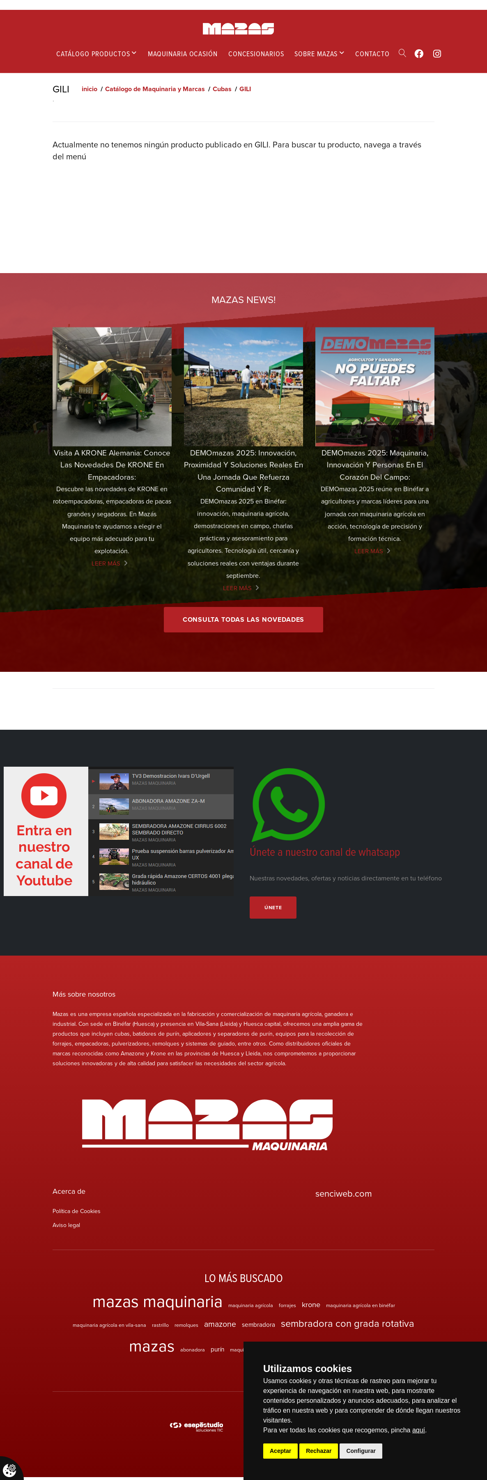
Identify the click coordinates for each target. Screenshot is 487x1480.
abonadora (192, 1352)
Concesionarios (256, 53)
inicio (89, 89)
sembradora (258, 1327)
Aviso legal (66, 1228)
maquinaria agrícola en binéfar (360, 1308)
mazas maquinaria (157, 1303)
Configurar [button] (361, 1451)
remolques (186, 1328)
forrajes (287, 1308)
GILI (245, 89)
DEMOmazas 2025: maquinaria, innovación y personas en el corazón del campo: (374, 710)
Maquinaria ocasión (183, 53)
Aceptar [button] (280, 1451)
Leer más (106, 808)
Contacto (372, 53)
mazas (152, 1348)
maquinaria (242, 1352)
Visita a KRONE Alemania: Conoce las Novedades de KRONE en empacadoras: (112, 710)
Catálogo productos (93, 53)
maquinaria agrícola (250, 1308)
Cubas (222, 89)
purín (217, 1351)
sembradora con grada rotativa (347, 1326)
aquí (418, 1430)
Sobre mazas (316, 53)
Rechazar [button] (318, 1451)
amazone (220, 1327)
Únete (275, 909)
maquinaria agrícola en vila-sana (109, 1328)
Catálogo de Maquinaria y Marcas (155, 89)
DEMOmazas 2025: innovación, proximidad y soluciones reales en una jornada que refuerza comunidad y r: (243, 716)
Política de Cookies (77, 1214)
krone (311, 1307)
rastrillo (160, 1328)
